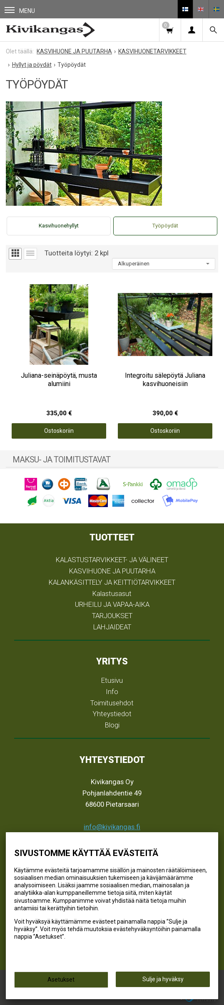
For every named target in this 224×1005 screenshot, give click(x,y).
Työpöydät (165, 225)
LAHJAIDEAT (112, 627)
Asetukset (61, 979)
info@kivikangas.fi (112, 827)
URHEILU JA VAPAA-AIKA (112, 604)
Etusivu (112, 680)
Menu (20, 10)
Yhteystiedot (112, 714)
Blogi (112, 725)
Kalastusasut (112, 593)
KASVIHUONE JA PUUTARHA (112, 571)
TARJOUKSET (112, 615)
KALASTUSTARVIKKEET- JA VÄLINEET (112, 560)
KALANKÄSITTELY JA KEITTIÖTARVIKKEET (112, 582)
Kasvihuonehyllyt (59, 225)
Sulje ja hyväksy (163, 979)
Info (112, 691)
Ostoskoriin (59, 430)
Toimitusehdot (112, 703)
